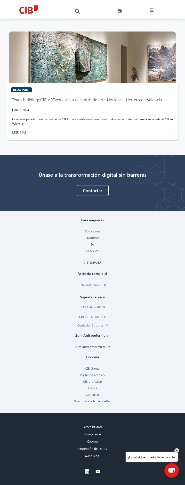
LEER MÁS (19, 132)
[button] (120, 11)
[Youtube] (98, 471)
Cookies (92, 441)
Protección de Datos (92, 448)
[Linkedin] (87, 471)
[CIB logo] (28, 9)
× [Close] (177, 450)
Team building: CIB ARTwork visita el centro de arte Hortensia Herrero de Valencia (87, 100)
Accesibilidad (92, 427)
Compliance (92, 434)
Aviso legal (92, 456)
